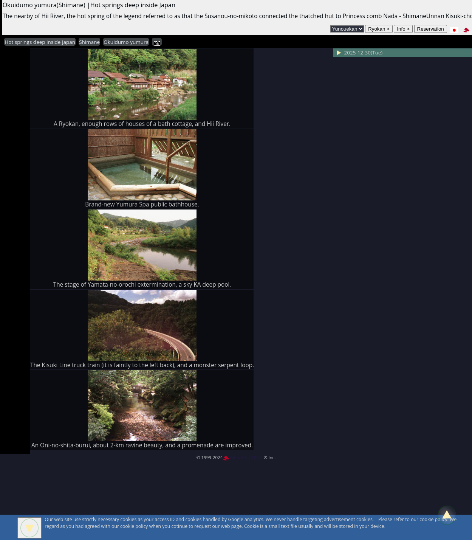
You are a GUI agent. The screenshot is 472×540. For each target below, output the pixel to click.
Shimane (89, 42)
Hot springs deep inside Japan (40, 42)
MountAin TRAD (243, 457)
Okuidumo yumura (126, 42)
